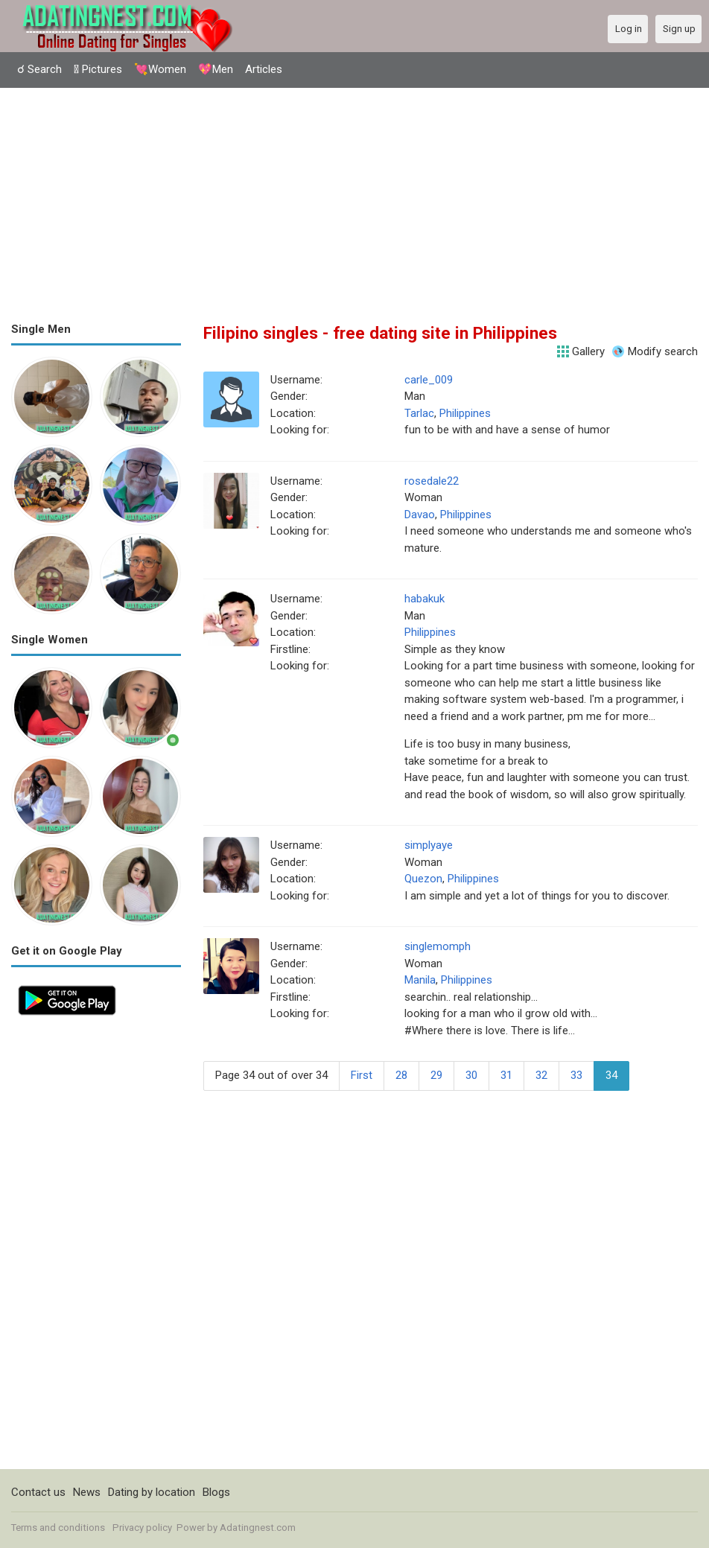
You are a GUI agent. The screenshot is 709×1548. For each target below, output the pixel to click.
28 (401, 1075)
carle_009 (428, 379)
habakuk (424, 598)
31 (506, 1075)
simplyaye (428, 845)
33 (576, 1075)
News (87, 1492)
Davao (419, 514)
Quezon (423, 878)
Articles (263, 69)
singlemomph (437, 946)
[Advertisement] (354, 199)
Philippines (465, 413)
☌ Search (39, 69)
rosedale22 (431, 481)
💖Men (215, 69)
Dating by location (151, 1492)
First (361, 1075)
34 (611, 1075)
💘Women (160, 69)
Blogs (216, 1492)
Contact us (38, 1492)
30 (471, 1075)
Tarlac (419, 413)
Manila (420, 980)
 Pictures (98, 69)
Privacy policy (142, 1527)
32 (541, 1075)
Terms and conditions (58, 1527)
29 (436, 1075)
